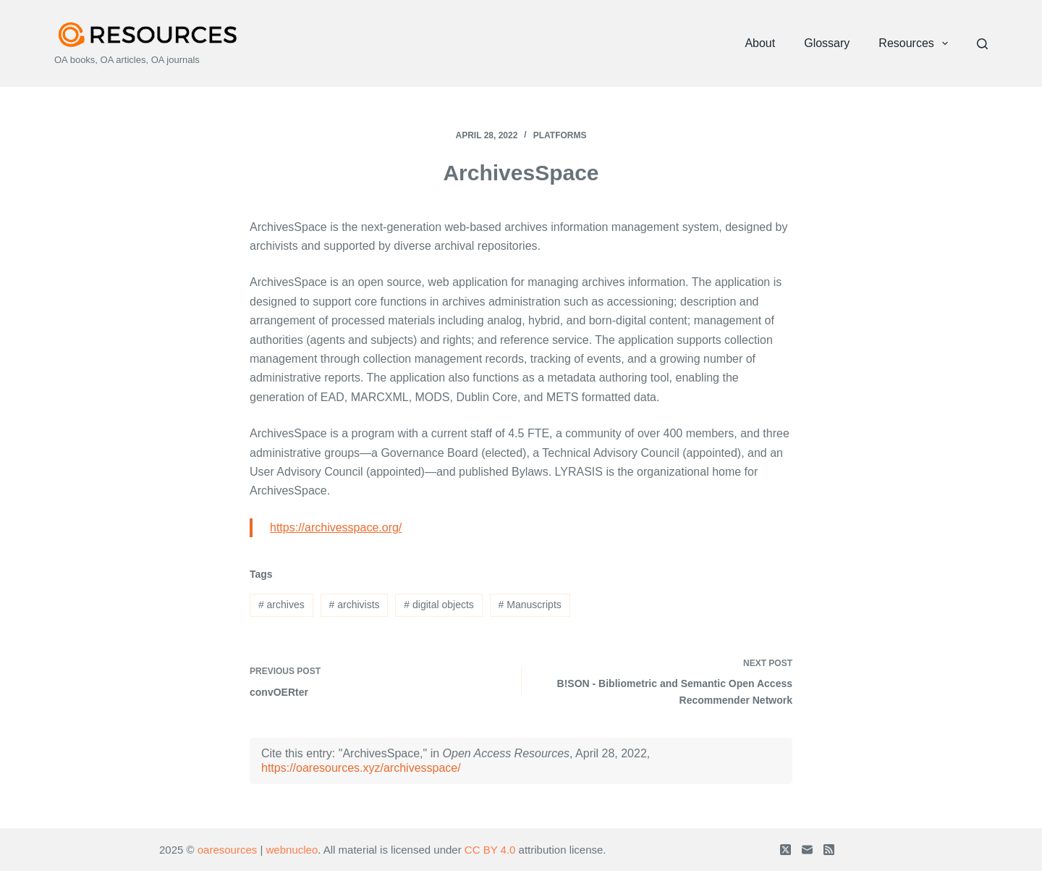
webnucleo (292, 849)
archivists (354, 604)
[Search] (982, 43)
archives (281, 604)
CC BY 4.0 (490, 849)
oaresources (228, 849)
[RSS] (828, 849)
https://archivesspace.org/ (336, 527)
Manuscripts (530, 604)
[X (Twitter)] (785, 849)
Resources (916, 43)
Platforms (560, 135)
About (760, 43)
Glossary (827, 43)
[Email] (807, 849)
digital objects (439, 604)
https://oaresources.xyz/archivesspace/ (361, 768)
